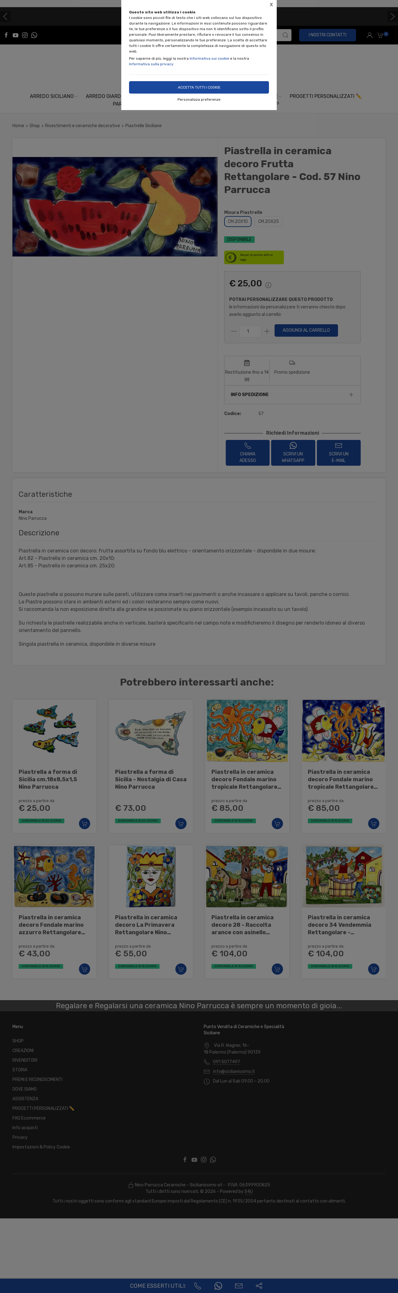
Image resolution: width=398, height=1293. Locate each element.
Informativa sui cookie (209, 58)
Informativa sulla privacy (151, 64)
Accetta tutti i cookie (199, 87)
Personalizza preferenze (199, 99)
